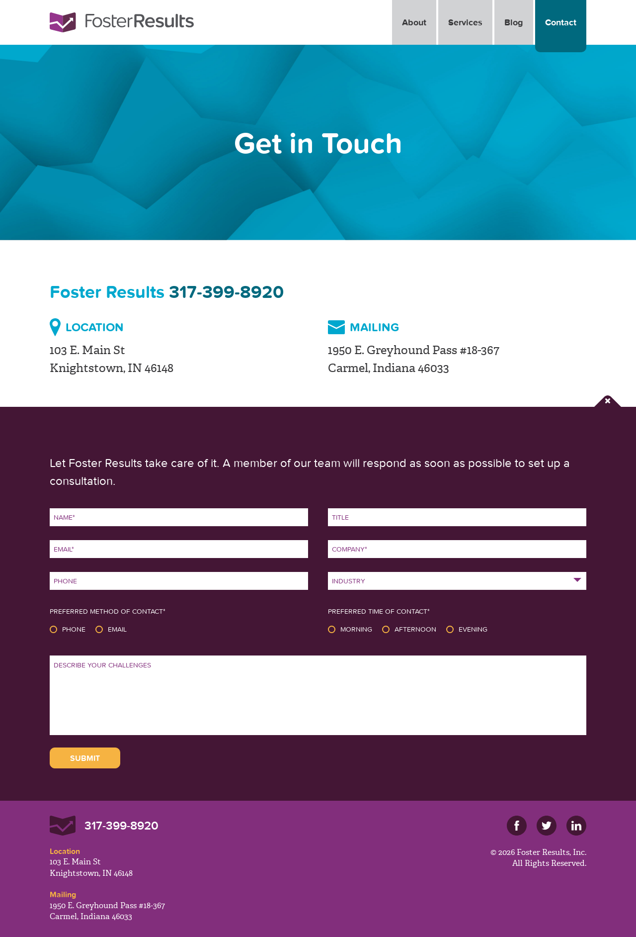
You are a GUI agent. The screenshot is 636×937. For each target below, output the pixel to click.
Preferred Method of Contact (107, 611)
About (414, 22)
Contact (560, 22)
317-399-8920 (226, 291)
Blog (513, 22)
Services (465, 22)
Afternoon (415, 629)
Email (117, 629)
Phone (73, 629)
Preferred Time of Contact (379, 611)
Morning (356, 629)
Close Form (607, 401)
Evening (473, 629)
